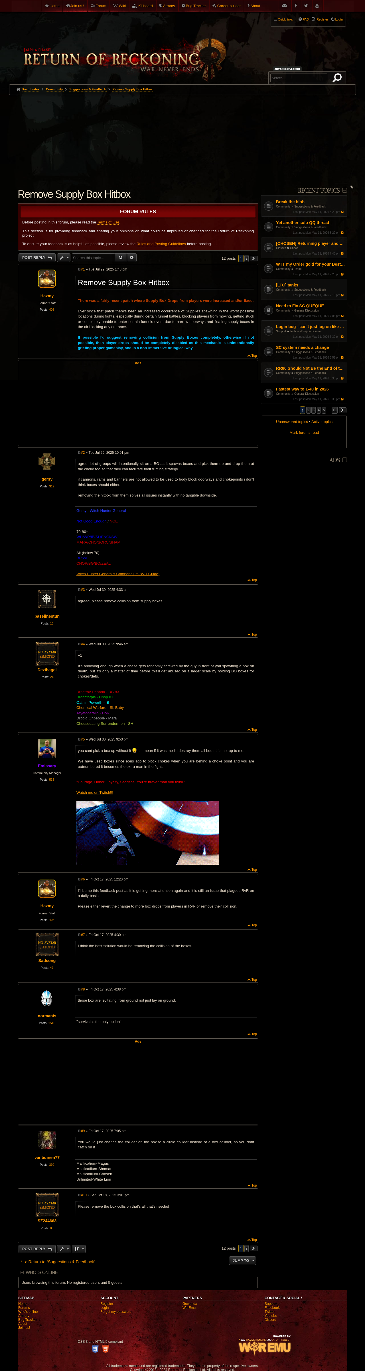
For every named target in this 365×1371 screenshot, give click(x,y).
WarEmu (189, 1308)
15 (51, 623)
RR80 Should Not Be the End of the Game (311, 368)
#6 (83, 879)
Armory (169, 6)
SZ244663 (47, 1221)
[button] (343, 410)
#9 (83, 1131)
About (255, 6)
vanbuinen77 (47, 1157)
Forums (24, 1308)
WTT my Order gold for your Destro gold (311, 264)
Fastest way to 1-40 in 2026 (302, 389)
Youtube (271, 1316)
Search (338, 79)
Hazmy (47, 296)
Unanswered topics (292, 422)
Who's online (28, 1312)
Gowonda (189, 1304)
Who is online (42, 1272)
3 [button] (314, 410)
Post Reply (34, 257)
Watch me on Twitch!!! (94, 792)
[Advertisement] (182, 138)
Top (254, 356)
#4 (83, 644)
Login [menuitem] (339, 19)
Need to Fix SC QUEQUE (300, 306)
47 (51, 967)
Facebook (272, 1308)
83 (51, 1228)
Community (283, 206)
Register (106, 1304)
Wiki (122, 6)
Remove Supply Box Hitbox (132, 89)
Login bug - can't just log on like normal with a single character (311, 326)
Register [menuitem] (322, 19)
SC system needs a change (302, 347)
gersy (47, 479)
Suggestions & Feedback (310, 206)
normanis (47, 1016)
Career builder (229, 6)
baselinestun (47, 616)
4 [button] (319, 410)
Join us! (24, 1328)
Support (281, 331)
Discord (270, 1320)
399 (51, 1164)
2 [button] (308, 410)
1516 (51, 1023)
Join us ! (77, 6)
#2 (83, 453)
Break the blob (290, 202)
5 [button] (324, 410)
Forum (101, 6)
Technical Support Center (306, 331)
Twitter (270, 1312)
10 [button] (334, 410)
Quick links (285, 19)
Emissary (47, 766)
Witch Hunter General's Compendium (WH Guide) (117, 574)
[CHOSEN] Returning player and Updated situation (311, 243)
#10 (84, 1195)
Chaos (294, 248)
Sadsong (47, 960)
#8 (83, 989)
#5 (83, 739)
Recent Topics (319, 191)
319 (51, 486)
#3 (83, 590)
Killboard (145, 6)
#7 (83, 935)
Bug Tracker (196, 6)
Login (104, 1308)
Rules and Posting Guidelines (161, 244)
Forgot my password (115, 1312)
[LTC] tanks (287, 285)
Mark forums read (304, 432)
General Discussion (306, 310)
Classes (281, 248)
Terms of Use (108, 222)
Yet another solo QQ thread (302, 222)
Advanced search (288, 68)
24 (51, 677)
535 (51, 779)
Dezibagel (46, 670)
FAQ (306, 19)
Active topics (321, 422)
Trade (298, 268)
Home (55, 6)
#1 (83, 269)
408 (51, 309)
